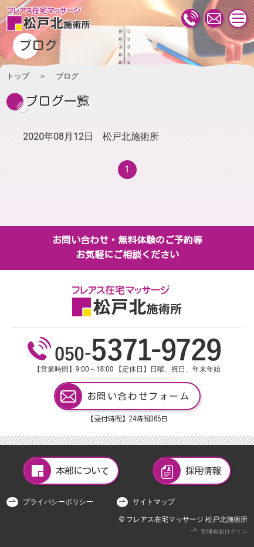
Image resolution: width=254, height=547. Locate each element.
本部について (66, 471)
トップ (17, 76)
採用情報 (187, 471)
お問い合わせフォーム (122, 396)
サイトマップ (154, 502)
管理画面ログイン (224, 531)
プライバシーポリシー (58, 502)
